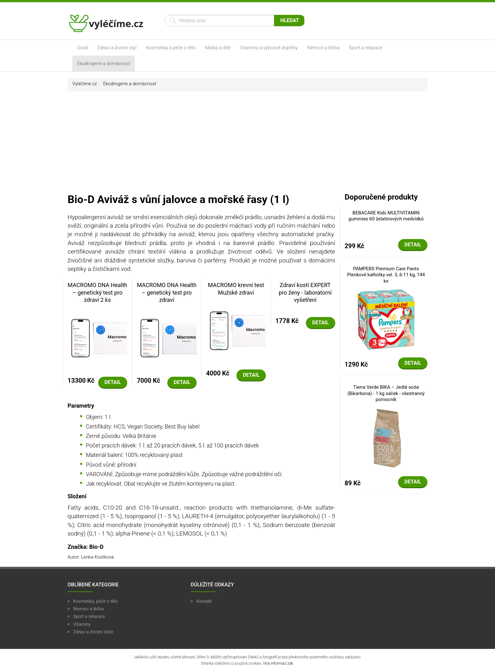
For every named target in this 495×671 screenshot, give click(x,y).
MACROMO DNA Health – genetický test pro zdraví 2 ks (97, 292)
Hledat (289, 20)
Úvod (82, 48)
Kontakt (204, 601)
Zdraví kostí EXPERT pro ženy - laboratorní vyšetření (305, 292)
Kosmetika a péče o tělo (171, 48)
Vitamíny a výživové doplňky (269, 48)
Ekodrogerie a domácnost (103, 63)
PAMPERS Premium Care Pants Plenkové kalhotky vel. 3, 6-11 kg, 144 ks (386, 275)
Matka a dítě (218, 48)
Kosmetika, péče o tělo (95, 601)
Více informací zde (278, 663)
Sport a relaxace (365, 48)
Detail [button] (112, 382)
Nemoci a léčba (323, 48)
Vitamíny (82, 624)
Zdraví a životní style (93, 631)
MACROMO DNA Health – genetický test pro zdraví (167, 292)
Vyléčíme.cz (84, 84)
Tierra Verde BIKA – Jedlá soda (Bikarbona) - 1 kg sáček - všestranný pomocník (386, 393)
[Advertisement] (247, 145)
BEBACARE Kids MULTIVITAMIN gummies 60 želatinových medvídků (386, 216)
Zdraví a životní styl (117, 48)
